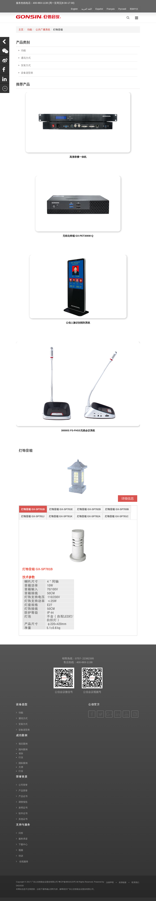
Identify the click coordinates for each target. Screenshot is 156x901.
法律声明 (110, 882)
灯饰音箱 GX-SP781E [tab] (61, 509)
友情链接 (122, 882)
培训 (21, 856)
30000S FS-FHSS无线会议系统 (78, 430)
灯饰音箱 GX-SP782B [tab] (89, 509)
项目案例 (23, 743)
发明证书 (23, 807)
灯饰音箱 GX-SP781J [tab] (32, 516)
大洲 (21, 767)
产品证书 (23, 796)
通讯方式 (26, 57)
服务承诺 (23, 838)
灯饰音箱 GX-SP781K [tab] (60, 516)
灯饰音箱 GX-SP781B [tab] (33, 509)
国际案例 (23, 763)
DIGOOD (20, 886)
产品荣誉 (23, 790)
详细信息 (127, 498)
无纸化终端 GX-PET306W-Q (78, 235)
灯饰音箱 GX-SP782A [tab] (89, 516)
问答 (21, 833)
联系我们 (135, 882)
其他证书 (23, 819)
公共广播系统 (43, 29)
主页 (21, 29)
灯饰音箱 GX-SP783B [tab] (117, 509)
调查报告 (23, 802)
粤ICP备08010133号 (67, 882)
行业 (21, 757)
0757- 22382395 (84, 658)
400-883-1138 (84, 662)
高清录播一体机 (78, 156)
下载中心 (23, 844)
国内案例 (23, 749)
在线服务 (23, 861)
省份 (21, 753)
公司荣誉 (23, 785)
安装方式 (26, 65)
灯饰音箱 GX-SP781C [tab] (116, 516)
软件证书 (23, 813)
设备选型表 (27, 72)
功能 (29, 29)
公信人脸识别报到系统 (78, 322)
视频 (21, 850)
